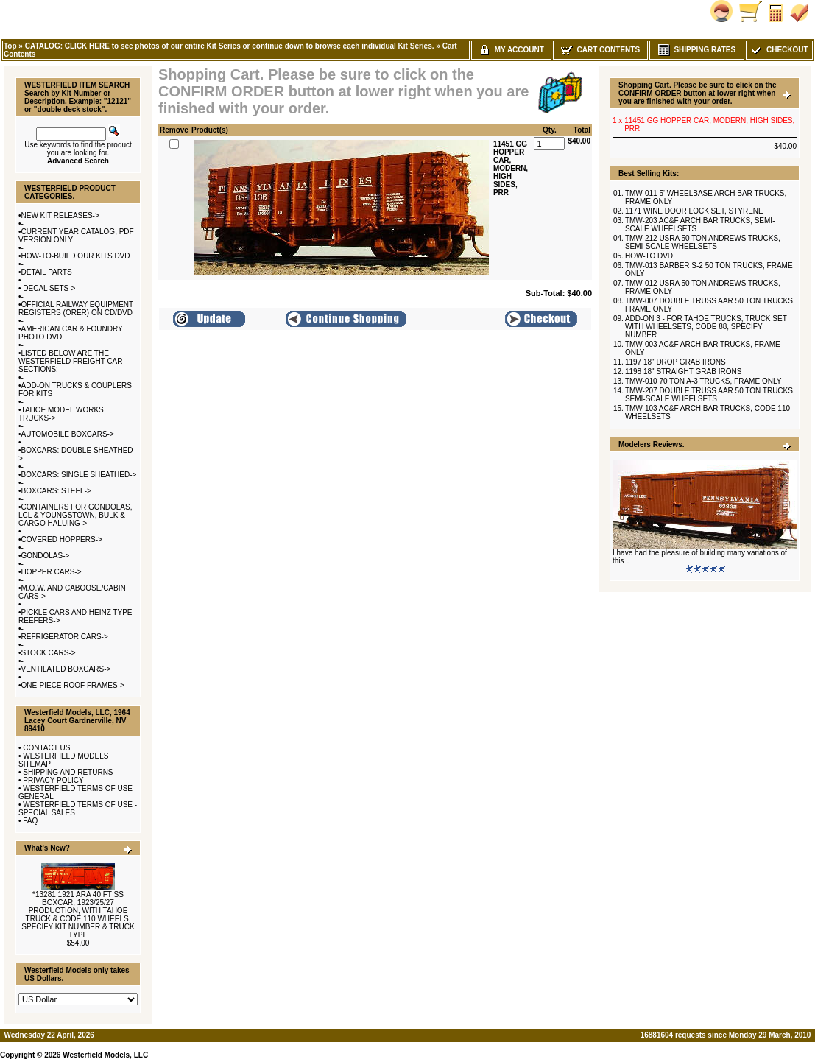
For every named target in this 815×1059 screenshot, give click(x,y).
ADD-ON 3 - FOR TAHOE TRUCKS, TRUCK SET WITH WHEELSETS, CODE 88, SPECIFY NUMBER (706, 326)
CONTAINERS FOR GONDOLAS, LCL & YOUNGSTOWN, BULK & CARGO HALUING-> (75, 515)
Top (10, 46)
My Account (511, 50)
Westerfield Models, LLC (105, 1055)
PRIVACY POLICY (53, 780)
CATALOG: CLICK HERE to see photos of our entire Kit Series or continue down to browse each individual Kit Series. (229, 46)
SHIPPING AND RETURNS (68, 772)
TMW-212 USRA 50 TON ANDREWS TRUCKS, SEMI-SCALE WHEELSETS (702, 242)
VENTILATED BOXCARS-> (66, 669)
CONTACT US (46, 748)
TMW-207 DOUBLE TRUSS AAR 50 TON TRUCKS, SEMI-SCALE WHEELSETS (710, 395)
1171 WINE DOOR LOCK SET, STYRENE (694, 211)
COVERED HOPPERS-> (61, 539)
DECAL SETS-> (48, 288)
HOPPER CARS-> (51, 572)
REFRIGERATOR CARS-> (64, 637)
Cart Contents (600, 50)
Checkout (779, 50)
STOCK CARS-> (48, 653)
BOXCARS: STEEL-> (56, 491)
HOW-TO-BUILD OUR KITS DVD (75, 256)
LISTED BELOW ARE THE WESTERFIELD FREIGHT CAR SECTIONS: (70, 361)
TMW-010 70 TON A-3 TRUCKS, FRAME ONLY (703, 381)
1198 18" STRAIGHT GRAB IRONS (683, 371)
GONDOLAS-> (45, 556)
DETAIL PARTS (46, 272)
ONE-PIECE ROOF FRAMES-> (72, 685)
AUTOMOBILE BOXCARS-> (67, 434)
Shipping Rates (696, 50)
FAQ (30, 821)
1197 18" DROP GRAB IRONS (675, 362)
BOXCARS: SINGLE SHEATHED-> (79, 475)
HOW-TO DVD (649, 256)
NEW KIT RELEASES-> (60, 215)
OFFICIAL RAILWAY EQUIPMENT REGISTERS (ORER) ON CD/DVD (75, 308)
